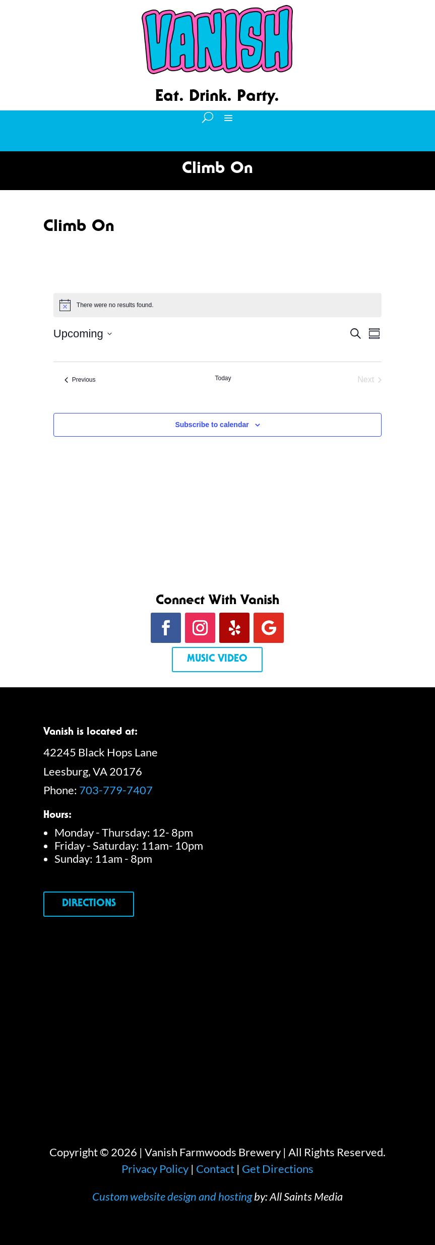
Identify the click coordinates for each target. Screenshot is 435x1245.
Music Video (217, 660)
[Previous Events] (80, 379)
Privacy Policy (155, 1168)
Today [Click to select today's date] (223, 378)
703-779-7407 (116, 790)
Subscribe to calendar (211, 425)
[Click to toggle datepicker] (82, 333)
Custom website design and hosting (172, 1196)
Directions (89, 904)
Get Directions (278, 1168)
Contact (215, 1168)
